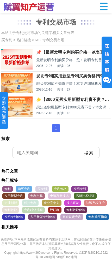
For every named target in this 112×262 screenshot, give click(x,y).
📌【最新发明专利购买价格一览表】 (70, 52)
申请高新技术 (59, 196)
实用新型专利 (13, 196)
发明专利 (79, 189)
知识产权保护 (95, 203)
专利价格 (60, 189)
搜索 (88, 153)
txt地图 (60, 257)
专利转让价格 (75, 210)
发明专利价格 (13, 217)
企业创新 (10, 203)
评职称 (54, 210)
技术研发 (72, 203)
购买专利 (24, 189)
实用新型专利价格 (42, 217)
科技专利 (30, 203)
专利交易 (36, 196)
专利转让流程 (33, 210)
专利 (7, 189)
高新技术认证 (85, 196)
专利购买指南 (97, 217)
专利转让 (10, 210)
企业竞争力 (51, 203)
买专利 (6, 40)
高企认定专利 (72, 217)
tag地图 (71, 257)
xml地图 (49, 257)
